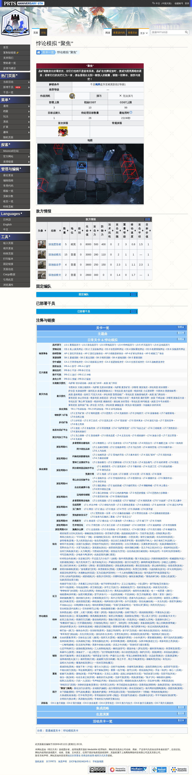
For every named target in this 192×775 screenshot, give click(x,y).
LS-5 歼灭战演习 (144, 345)
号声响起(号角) (99, 680)
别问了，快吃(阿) (118, 623)
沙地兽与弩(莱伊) (84, 554)
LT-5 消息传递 (164, 455)
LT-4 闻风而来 (144, 500)
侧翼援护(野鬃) (124, 637)
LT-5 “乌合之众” (138, 428)
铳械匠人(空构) (146, 619)
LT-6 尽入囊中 (174, 500)
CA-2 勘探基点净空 (94, 362)
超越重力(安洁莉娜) (106, 659)
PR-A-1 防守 (70, 366)
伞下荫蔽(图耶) (67, 692)
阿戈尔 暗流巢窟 (133, 405)
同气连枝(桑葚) (83, 692)
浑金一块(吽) (161, 670)
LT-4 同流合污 (145, 443)
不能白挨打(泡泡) (68, 670)
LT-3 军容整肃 (103, 428)
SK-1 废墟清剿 (71, 357)
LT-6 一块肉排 (176, 443)
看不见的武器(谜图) (173, 637)
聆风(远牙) (155, 551)
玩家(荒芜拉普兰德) (69, 580)
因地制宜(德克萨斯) (140, 634)
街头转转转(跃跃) (165, 537)
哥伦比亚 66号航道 (140, 401)
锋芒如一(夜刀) (67, 630)
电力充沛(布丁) (83, 562)
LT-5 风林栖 (134, 509)
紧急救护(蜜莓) (99, 692)
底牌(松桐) (132, 641)
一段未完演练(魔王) (103, 662)
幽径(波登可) (119, 648)
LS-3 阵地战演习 (108, 345)
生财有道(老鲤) (85, 626)
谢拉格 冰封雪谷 (121, 401)
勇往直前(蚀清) (143, 565)
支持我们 (8, 57)
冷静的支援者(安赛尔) (88, 684)
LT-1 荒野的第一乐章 (100, 513)
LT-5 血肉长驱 (158, 505)
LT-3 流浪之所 (106, 420)
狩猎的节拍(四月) (100, 544)
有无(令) (167, 659)
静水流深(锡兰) (136, 688)
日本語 (7, 219)
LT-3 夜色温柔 (108, 435)
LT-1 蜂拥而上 (99, 443)
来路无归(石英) (160, 587)
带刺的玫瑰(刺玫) (159, 692)
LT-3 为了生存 (130, 462)
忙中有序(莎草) (85, 695)
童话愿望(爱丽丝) (105, 565)
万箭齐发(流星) (147, 533)
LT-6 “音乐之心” (124, 517)
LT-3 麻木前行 (132, 455)
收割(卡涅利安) (104, 576)
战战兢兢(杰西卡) (129, 533)
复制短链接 (9, 52)
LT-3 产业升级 (130, 443)
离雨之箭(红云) (67, 537)
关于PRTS (51, 761)
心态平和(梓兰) (67, 648)
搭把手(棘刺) (175, 601)
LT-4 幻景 (134, 474)
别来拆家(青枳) (67, 641)
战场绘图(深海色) (84, 648)
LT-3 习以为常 (134, 447)
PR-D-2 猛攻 (84, 379)
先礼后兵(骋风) (87, 591)
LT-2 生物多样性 (118, 447)
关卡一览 (48, 52)
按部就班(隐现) (116, 547)
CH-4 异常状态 (107, 703)
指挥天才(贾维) (108, 637)
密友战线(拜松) (146, 670)
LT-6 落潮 (156, 474)
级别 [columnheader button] (79, 230)
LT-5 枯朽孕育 (161, 462)
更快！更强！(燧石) (162, 594)
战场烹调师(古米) (153, 666)
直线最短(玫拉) (99, 547)
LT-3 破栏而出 (130, 485)
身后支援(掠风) (83, 655)
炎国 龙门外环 (95, 383)
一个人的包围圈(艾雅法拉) (129, 573)
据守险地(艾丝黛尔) (159, 584)
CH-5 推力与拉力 (124, 703)
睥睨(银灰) (97, 601)
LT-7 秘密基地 (167, 413)
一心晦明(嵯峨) (67, 644)
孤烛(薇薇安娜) (108, 608)
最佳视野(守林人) (144, 540)
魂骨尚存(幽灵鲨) (141, 591)
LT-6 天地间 (155, 521)
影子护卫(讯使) (130, 630)
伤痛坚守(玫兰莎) (68, 584)
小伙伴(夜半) (139, 637)
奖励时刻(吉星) (171, 547)
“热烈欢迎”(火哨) (151, 673)
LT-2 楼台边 (102, 521)
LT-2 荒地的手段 (116, 455)
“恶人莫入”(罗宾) (149, 616)
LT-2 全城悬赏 (114, 500)
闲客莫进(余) (168, 680)
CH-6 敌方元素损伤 (143, 703)
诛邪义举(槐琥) (116, 616)
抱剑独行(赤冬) (83, 598)
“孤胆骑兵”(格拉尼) (160, 634)
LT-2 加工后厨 (108, 525)
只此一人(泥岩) (83, 680)
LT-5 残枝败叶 (138, 435)
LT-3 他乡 (110, 509)
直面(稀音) (157, 652)
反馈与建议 (9, 68)
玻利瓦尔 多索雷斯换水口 (100, 391)
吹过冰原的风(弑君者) (158, 626)
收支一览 (8, 201)
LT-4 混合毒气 (145, 462)
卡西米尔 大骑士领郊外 (79, 387)
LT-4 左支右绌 (123, 435)
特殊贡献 (8, 206)
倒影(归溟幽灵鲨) (102, 626)
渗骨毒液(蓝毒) (67, 540)
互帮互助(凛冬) (121, 634)
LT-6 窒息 (174, 462)
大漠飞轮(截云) (83, 547)
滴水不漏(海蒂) (67, 655)
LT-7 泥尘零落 (169, 435)
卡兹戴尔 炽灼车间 (152, 405)
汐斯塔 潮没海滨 (139, 387)
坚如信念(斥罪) (116, 680)
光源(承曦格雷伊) (167, 544)
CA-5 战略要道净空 (155, 362)
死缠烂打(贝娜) (83, 619)
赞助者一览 (9, 63)
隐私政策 (39, 761)
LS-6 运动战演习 (162, 345)
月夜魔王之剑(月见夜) (88, 584)
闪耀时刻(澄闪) (120, 576)
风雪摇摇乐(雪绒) (106, 569)
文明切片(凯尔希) (68, 699)
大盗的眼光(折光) (157, 569)
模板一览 (8, 190)
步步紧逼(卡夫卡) (167, 616)
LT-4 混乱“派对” (148, 455)
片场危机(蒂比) (101, 623)
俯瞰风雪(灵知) (153, 659)
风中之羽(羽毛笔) (119, 598)
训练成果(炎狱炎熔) (124, 565)
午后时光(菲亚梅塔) (171, 551)
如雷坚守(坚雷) (171, 666)
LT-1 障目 (88, 509)
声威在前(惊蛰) (116, 562)
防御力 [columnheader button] (102, 230)
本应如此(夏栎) (171, 652)
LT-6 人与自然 (99, 451)
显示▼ (181, 333)
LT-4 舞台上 (129, 521)
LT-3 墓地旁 (116, 521)
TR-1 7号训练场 (78, 409)
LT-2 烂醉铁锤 (114, 462)
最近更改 (8, 175)
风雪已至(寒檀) (140, 569)
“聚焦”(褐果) (66, 688)
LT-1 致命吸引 (99, 462)
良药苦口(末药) (107, 684)
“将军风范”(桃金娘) (69, 634)
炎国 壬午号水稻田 (160, 401)
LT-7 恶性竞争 (166, 420)
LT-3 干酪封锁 (134, 466)
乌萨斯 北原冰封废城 (102, 387)
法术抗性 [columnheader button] (109, 230)
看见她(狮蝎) (82, 616)
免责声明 (62, 761)
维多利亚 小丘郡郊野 (144, 391)
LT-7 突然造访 (170, 428)
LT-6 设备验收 (152, 413)
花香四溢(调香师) (147, 684)
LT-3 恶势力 (107, 413)
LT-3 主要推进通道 (126, 505)
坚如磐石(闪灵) (146, 695)
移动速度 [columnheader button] (132, 230)
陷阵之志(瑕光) (67, 680)
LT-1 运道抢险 (93, 529)
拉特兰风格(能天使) (69, 551)
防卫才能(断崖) (144, 594)
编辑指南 (8, 180)
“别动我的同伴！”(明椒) (138, 692)
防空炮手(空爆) (112, 533)
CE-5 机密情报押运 (155, 349)
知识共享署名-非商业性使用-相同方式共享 (88, 755)
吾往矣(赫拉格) (146, 601)
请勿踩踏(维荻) (146, 612)
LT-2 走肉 (112, 474)
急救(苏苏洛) (164, 684)
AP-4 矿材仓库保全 (134, 353)
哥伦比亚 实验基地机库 (136, 394)
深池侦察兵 (54, 254)
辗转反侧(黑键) (136, 576)
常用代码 (8, 185)
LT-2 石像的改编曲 (121, 513)
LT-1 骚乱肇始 (99, 485)
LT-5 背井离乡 (136, 420)
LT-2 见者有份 (114, 443)
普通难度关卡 (53, 730)
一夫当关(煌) (161, 601)
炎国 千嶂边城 (157, 398)
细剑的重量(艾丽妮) (101, 605)
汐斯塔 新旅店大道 (175, 398)
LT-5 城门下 (142, 521)
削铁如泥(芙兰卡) (104, 591)
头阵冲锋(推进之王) (148, 641)
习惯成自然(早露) (100, 551)
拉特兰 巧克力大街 (93, 394)
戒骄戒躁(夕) (89, 576)
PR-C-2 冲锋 (84, 374)
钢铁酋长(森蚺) (164, 677)
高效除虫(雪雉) (132, 616)
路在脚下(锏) (123, 608)
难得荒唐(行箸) (87, 659)
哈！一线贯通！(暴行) (161, 591)
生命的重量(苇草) (68, 637)
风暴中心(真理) (67, 652)
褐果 (97, 84)
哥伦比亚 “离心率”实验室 (80, 401)
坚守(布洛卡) (100, 594)
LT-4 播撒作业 (149, 478)
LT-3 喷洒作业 (134, 478)
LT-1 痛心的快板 (100, 493)
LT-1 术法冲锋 (91, 505)
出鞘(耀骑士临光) (82, 605)
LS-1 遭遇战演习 (72, 345)
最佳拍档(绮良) (99, 619)
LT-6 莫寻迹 (147, 509)
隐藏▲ (181, 327)
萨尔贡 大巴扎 (97, 405)
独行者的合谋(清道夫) (149, 630)
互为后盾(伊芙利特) (106, 573)
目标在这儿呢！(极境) (88, 637)
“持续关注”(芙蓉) (68, 684)
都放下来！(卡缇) (84, 666)
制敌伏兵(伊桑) (116, 612)
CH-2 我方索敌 (74, 703)
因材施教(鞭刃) (67, 598)
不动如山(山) (66, 605)
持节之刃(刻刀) (111, 587)
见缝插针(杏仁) (162, 619)
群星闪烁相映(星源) (69, 569)
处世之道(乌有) (67, 619)
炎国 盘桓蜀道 (75, 394)
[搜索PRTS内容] (170, 32)
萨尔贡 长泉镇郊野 (77, 391)
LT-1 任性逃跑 (99, 500)
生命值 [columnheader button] (87, 230)
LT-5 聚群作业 (165, 478)
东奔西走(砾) (66, 612)
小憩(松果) (133, 537)
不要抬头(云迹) (162, 612)
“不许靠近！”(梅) (84, 537)
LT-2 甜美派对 (119, 466)
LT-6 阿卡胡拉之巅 (101, 489)
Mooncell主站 (11, 150)
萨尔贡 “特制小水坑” (119, 398)
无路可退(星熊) (122, 677)
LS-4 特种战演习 (126, 345)
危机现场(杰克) (144, 587)
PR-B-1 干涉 (70, 370)
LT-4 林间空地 (149, 447)
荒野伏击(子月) (67, 547)
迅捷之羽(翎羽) (114, 630)
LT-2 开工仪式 (90, 420)
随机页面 (8, 137)
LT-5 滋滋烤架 (154, 525)
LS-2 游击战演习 (90, 345)
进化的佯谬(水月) (68, 626)
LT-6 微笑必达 (103, 470)
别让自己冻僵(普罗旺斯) (122, 540)
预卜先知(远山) (142, 558)
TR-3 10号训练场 (113, 409)
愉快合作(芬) (82, 630)
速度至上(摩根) (171, 598)
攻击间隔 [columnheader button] (117, 230)
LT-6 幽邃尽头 (169, 529)
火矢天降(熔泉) (132, 544)
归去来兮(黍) (154, 680)
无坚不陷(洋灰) (168, 673)
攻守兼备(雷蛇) (101, 670)
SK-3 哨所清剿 (103, 357)
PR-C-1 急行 (70, 374)
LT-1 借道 (75, 428)
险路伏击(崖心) (67, 616)
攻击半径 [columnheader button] (139, 230)
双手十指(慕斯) (67, 587)
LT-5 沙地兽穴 (136, 413)
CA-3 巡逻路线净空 (114, 362)
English (7, 224)
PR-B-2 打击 (84, 370)
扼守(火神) (132, 670)
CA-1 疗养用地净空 (73, 362)
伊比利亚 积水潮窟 (158, 387)
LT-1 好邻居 (76, 420)
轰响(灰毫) (81, 673)
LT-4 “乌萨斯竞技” (120, 428)
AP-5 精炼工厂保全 (154, 353)
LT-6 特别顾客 (169, 525)
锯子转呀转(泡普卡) (110, 584)
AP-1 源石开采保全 (73, 353)
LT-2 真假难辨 (93, 435)
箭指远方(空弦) (118, 551)
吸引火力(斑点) (101, 666)
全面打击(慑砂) (83, 544)
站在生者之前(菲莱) (85, 677)
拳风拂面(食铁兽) (98, 616)
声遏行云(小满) (117, 655)
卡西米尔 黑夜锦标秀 (166, 391)
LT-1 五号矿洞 (77, 413)
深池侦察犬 (54, 274)
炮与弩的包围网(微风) (155, 688)
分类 (39, 730)
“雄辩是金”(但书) (100, 655)
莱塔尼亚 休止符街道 (78, 398)
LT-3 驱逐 (123, 474)
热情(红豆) (167, 630)
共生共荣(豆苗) (87, 634)
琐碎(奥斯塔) (117, 544)
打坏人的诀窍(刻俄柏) (70, 576)
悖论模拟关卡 (70, 730)
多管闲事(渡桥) (118, 641)
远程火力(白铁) (67, 662)
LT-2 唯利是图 (93, 413)
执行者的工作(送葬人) (164, 540)
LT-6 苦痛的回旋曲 (119, 496)
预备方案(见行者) (117, 619)
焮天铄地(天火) (99, 562)
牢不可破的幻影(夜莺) (165, 695)
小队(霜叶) (143, 584)
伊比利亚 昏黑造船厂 (114, 394)
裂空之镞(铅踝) (147, 537)
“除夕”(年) (150, 677)
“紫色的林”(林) (152, 576)
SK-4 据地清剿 (119, 357)
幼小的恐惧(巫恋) (130, 652)
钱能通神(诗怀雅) (68, 594)
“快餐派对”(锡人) (68, 623)
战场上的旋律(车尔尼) (131, 673)
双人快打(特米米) (68, 565)
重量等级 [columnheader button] (124, 230)
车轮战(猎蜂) (82, 587)
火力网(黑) (85, 551)
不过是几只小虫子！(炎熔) (104, 558)
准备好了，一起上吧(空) (87, 652)
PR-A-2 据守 (84, 366)
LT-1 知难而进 (99, 455)
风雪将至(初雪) (173, 648)
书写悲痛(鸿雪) (67, 554)
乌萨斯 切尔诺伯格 (77, 383)
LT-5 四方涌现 (154, 529)
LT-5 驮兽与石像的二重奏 (103, 517)
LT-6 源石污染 (151, 420)
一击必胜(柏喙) (116, 594)
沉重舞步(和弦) (124, 569)
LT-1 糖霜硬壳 (103, 466)
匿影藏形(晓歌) (155, 637)
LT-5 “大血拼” (159, 500)
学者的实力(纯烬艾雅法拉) (107, 699)
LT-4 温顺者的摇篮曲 (159, 513)
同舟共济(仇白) (158, 605)
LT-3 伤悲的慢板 (137, 493)
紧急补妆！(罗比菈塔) (137, 648)
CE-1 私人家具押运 (73, 349)
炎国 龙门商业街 (157, 394)
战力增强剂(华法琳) (118, 688)
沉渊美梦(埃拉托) (149, 544)
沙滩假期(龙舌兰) (100, 598)
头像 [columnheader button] (40, 230)
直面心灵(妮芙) (168, 576)
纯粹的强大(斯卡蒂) (113, 601)
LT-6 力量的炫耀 (100, 458)
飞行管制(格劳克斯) (110, 652)
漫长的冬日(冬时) (104, 634)
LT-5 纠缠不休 (165, 447)
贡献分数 (8, 196)
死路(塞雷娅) (137, 677)
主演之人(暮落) (111, 673)
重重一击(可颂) (118, 670)
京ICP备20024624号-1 (80, 761)
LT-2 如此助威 (114, 485)
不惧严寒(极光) (95, 673)
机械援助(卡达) (177, 558)
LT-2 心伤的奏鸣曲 (119, 493)
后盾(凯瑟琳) (171, 655)
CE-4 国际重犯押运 (135, 349)
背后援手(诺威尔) (129, 695)
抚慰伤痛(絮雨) (175, 688)
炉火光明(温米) (174, 569)
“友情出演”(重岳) (141, 605)
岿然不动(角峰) (118, 666)
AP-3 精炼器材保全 (114, 353)
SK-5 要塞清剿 (135, 357)
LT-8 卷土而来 (77, 424)
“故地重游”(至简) (88, 569)
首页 (5, 47)
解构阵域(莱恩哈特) (150, 562)
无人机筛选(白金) (84, 540)
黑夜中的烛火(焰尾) (101, 644)
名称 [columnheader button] (53, 230)
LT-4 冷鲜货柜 (139, 525)
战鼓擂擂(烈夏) (83, 601)
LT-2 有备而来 (88, 428)
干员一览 (8, 92)
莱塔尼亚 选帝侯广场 (78, 405)
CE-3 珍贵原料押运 (114, 349)
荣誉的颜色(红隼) (100, 641)
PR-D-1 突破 (70, 379)
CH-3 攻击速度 (90, 703)
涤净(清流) (177, 684)
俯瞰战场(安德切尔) (94, 533)
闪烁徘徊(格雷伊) (159, 558)
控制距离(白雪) (163, 533)
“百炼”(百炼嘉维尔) (122, 605)
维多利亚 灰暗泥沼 (99, 398)
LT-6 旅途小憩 (154, 435)
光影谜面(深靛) (67, 562)
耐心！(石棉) (175, 670)
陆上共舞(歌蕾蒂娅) (166, 623)
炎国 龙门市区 (110, 383)
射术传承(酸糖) (119, 537)
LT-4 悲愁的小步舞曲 (157, 493)
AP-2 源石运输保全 (93, 353)
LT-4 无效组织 (121, 413)
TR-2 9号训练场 (95, 409)
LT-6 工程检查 (155, 428)
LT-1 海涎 (101, 474)
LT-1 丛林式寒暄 (100, 447)
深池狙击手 (54, 264)
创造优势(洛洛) (175, 565)
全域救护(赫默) (99, 688)
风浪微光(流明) (85, 699)
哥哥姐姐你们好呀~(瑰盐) (106, 695)
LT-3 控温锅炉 (123, 525)
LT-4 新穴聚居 (139, 529)
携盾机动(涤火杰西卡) (135, 680)
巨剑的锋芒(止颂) (91, 608)
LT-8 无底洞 (76, 439)
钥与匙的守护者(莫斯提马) (156, 573)
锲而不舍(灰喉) (67, 544)
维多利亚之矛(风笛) (168, 641)
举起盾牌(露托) (85, 670)
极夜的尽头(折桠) (105, 677)
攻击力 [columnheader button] (94, 230)
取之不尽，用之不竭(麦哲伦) (131, 659)
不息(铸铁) (130, 594)
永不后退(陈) (131, 601)
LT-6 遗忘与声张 (175, 505)
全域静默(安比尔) (102, 537)
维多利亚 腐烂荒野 (140, 398)
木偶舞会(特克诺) (86, 573)
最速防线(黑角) (67, 666)
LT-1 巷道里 (89, 521)
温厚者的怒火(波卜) (69, 659)
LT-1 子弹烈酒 (93, 525)
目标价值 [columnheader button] (147, 230)
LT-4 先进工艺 (149, 466)
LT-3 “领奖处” (129, 500)
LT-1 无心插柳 (77, 435)
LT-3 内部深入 (123, 529)
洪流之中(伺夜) (120, 644)
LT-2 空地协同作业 (117, 478)
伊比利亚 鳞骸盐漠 (115, 405)
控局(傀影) (133, 623)
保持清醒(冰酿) (132, 547)
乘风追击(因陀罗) (122, 591)
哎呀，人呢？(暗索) (83, 612)
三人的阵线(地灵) (102, 648)
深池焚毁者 (54, 244)
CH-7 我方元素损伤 (164, 703)
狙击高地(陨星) (101, 540)
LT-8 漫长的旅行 (78, 431)
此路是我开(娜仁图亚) (104, 554)
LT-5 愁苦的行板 (100, 496)
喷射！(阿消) (100, 612)
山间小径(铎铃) (155, 598)
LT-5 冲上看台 (161, 485)
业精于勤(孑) (131, 612)
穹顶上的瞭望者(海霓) (136, 655)
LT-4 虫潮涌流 (143, 505)
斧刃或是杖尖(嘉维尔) (127, 684)
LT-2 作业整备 (108, 529)
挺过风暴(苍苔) (67, 601)
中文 (5, 229)
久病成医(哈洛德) (68, 695)
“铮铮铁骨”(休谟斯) (69, 591)
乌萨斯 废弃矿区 (122, 387)
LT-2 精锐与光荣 (107, 505)
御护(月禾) (145, 652)
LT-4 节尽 (121, 509)
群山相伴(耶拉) (159, 565)
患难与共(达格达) (137, 598)
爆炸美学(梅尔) (157, 648)
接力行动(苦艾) (132, 562)
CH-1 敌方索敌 (58, 703)
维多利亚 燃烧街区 (103, 401)
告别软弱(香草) (97, 630)
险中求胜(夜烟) (126, 558)
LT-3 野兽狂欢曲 (140, 513)
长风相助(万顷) (83, 641)
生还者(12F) (84, 558)
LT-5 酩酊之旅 (161, 443)
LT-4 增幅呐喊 (145, 485)
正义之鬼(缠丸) (129, 584)
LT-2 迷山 (99, 509)
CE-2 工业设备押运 (94, 349)
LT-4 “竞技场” (121, 420)
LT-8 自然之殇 (77, 417)
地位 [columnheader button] (72, 230)
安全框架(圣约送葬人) (70, 608)
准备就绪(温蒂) (147, 623)
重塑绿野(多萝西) (121, 626)
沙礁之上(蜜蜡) (169, 562)
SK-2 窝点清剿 (87, 357)
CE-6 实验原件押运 (175, 349)
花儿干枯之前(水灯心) (151, 547)
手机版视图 (98, 761)
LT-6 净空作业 (99, 481)
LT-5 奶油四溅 (165, 466)
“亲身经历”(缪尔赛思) (139, 644)
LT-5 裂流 (145, 474)
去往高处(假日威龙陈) (137, 551)
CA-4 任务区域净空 (135, 362)
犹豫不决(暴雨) (67, 673)
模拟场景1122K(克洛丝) (71, 533)
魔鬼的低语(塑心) (84, 662)
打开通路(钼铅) (85, 623)
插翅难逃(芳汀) (128, 587)
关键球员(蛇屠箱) (135, 666)
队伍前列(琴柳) (83, 644)
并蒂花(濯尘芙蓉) (117, 692)
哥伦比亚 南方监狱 (123, 391)
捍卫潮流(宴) (96, 587)
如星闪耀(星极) (85, 594)
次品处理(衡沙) (156, 655)
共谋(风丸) (132, 619)
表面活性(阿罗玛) (68, 573)
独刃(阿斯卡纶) (138, 626)
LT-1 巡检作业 (99, 478)
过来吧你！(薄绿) (86, 565)
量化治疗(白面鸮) (82, 688)
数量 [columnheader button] (64, 230)
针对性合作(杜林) (68, 558)
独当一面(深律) (67, 677)
